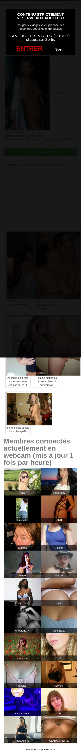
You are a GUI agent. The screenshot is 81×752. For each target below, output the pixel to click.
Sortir (60, 49)
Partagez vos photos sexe (40, 749)
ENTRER (29, 48)
